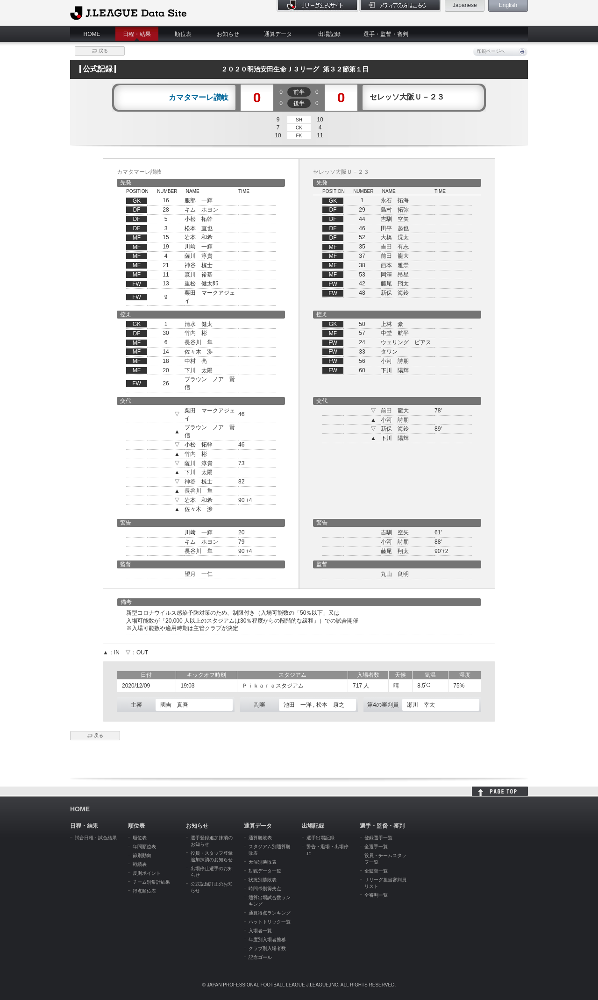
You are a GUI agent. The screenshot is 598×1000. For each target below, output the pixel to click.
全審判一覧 (376, 895)
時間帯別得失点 (265, 888)
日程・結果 (137, 34)
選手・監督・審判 (385, 34)
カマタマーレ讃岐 (198, 97)
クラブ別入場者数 (267, 948)
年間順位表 (144, 846)
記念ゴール (260, 957)
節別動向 (142, 855)
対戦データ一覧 (265, 870)
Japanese (465, 5)
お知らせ (228, 34)
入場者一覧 (260, 930)
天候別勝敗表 (263, 862)
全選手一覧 (376, 846)
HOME (92, 34)
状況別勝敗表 (263, 879)
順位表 (183, 34)
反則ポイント (147, 873)
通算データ (278, 34)
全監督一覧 (376, 870)
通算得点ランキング (270, 912)
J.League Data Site (128, 12)
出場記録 (329, 34)
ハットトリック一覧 (270, 921)
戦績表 (140, 864)
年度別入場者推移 (267, 939)
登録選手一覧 (378, 837)
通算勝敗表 (260, 837)
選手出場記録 (320, 837)
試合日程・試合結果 (96, 837)
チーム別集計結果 (151, 882)
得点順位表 (144, 891)
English (508, 5)
